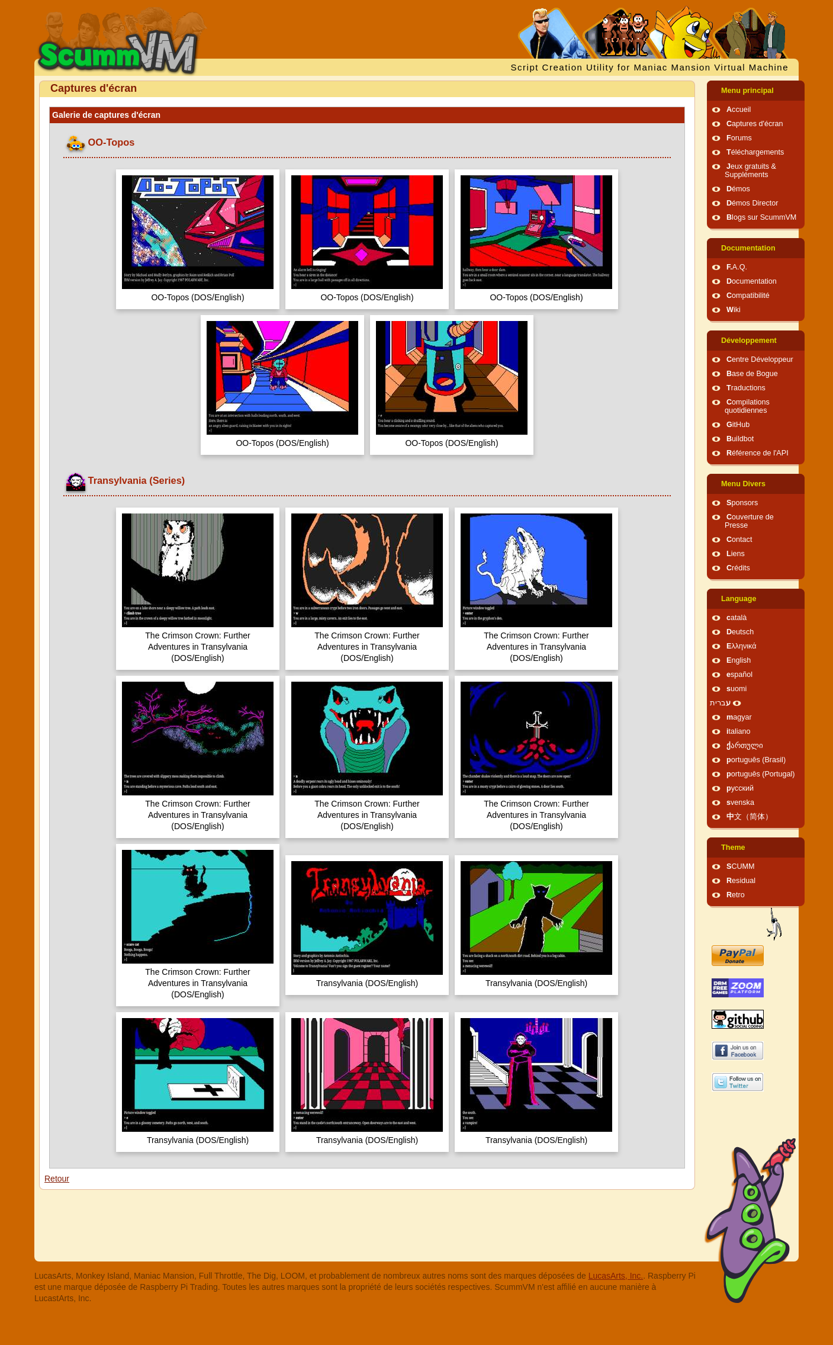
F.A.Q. (736, 267)
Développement (749, 340)
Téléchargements (755, 152)
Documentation (748, 248)
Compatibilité (748, 295)
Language (738, 599)
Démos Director (752, 203)
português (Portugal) (760, 774)
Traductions (746, 388)
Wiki (733, 310)
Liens (735, 554)
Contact (739, 539)
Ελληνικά (741, 646)
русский (740, 788)
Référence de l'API (757, 453)
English (738, 660)
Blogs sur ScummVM (761, 217)
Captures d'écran (754, 124)
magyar (739, 717)
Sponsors (742, 503)
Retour (56, 1178)
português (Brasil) (756, 760)
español (739, 674)
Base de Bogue (752, 374)
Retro (735, 895)
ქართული (744, 745)
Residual (740, 881)
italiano (738, 731)
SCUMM (740, 866)
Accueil (738, 109)
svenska (740, 802)
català (736, 618)
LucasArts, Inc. (616, 1275)
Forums (739, 138)
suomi (736, 689)
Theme (733, 847)
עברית (720, 703)
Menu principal (747, 90)
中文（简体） (749, 817)
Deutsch (740, 632)
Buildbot (740, 439)
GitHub (738, 424)
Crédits (738, 568)
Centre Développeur (759, 359)
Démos (738, 189)
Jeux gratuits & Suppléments (750, 170)
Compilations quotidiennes (747, 406)
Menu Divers (743, 484)
